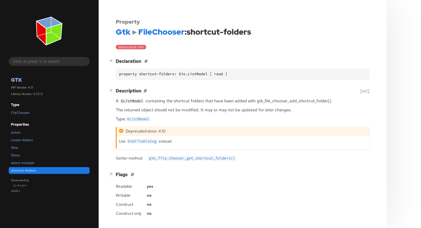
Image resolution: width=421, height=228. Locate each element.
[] (112, 60)
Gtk (16, 79)
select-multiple (22, 163)
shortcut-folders (23, 170)
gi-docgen (20, 185)
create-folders (22, 140)
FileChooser (20, 112)
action (16, 132)
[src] (364, 91)
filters (15, 155)
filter (14, 147)
